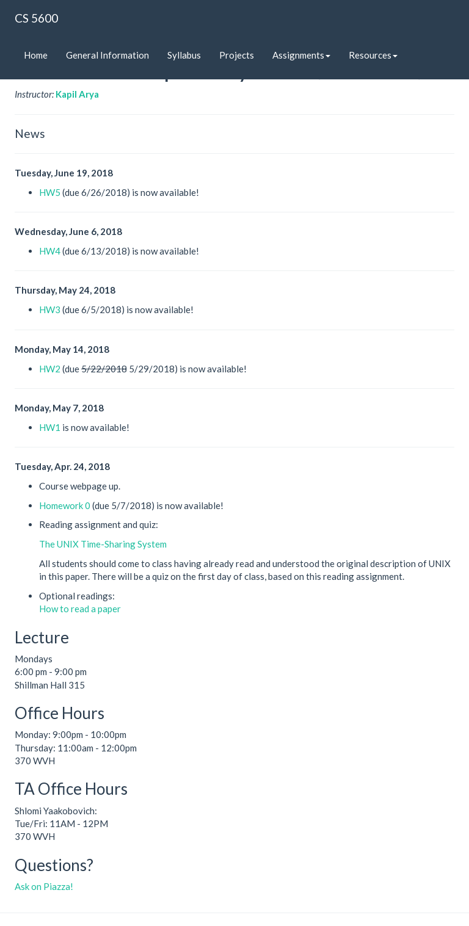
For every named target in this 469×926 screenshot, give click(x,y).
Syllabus (184, 54)
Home (36, 54)
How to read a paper (80, 608)
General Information (107, 54)
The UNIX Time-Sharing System (103, 543)
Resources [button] (373, 54)
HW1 (49, 427)
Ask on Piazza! (44, 886)
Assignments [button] (301, 54)
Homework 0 (64, 505)
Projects (236, 54)
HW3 (49, 309)
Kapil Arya (77, 94)
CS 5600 (36, 18)
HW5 (49, 192)
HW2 (49, 368)
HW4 (49, 250)
